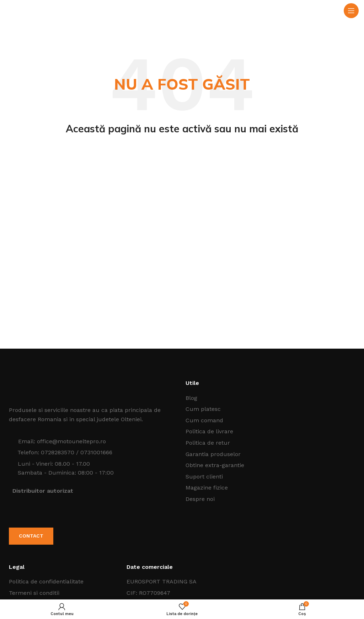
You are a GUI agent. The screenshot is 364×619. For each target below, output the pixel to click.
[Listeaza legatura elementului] (270, 398)
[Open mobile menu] (351, 11)
